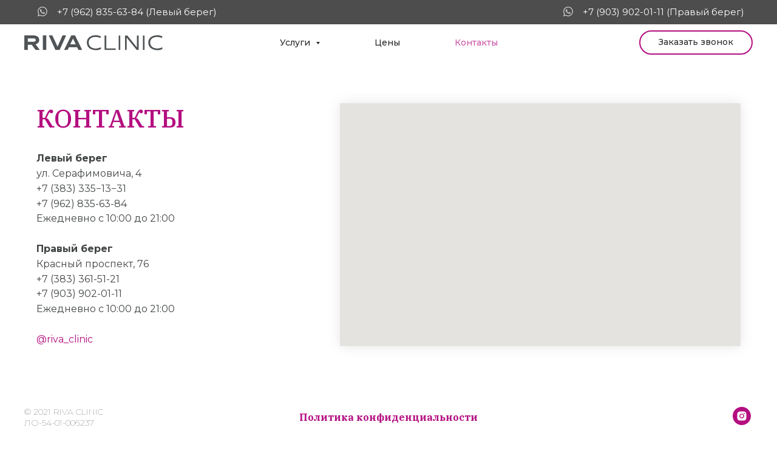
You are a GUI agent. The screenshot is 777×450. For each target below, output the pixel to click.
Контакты (476, 42)
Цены (387, 42)
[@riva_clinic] (742, 422)
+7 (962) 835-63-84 (81, 204)
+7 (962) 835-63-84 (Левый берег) (137, 12)
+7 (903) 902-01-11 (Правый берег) (663, 12)
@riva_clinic (64, 339)
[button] (696, 42)
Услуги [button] (296, 42)
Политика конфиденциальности (388, 417)
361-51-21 (99, 279)
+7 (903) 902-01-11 (79, 293)
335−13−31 (102, 188)
